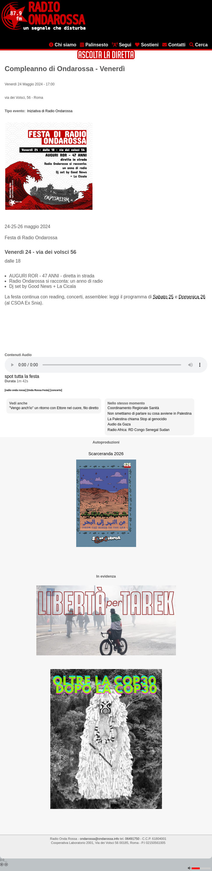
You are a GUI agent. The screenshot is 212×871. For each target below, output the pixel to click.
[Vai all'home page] (43, 29)
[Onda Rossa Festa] (38, 390)
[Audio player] (106, 365)
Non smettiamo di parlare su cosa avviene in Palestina (150, 413)
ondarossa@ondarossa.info (99, 838)
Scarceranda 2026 (106, 453)
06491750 (132, 838)
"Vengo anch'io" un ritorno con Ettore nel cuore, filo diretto (54, 408)
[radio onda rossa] (15, 390)
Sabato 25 (163, 296)
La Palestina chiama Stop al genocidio (137, 419)
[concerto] (56, 390)
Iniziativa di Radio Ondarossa (49, 111)
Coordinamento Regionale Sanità (133, 408)
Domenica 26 (192, 296)
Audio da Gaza (119, 424)
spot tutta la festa (22, 376)
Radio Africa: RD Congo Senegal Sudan (139, 430)
